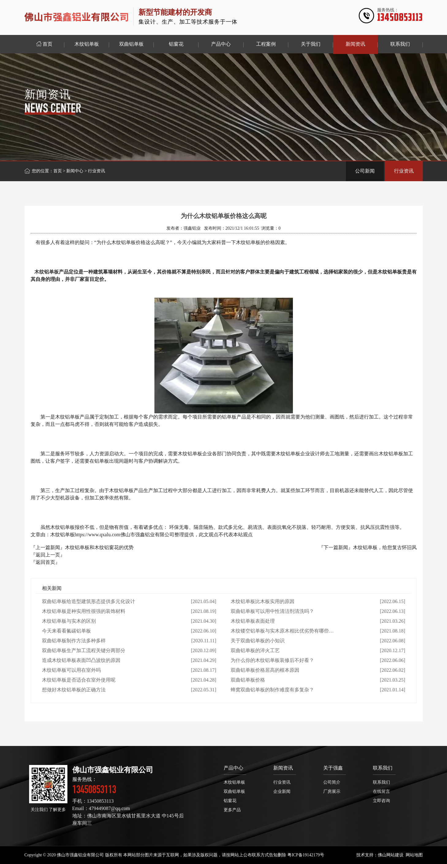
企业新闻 (281, 791)
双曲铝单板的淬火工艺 (255, 650)
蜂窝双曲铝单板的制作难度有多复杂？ (272, 689)
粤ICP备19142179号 (305, 855)
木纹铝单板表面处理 (253, 621)
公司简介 (331, 782)
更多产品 (232, 810)
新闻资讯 (283, 767)
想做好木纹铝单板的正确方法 (74, 689)
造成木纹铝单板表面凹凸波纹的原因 (81, 660)
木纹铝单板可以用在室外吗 (71, 670)
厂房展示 (331, 791)
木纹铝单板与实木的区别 (69, 621)
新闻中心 (74, 171)
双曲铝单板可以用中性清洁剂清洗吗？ (272, 611)
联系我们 (382, 767)
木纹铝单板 (46, 271)
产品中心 (233, 767)
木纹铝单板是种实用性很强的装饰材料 (83, 611)
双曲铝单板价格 (248, 679)
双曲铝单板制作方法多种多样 (74, 640)
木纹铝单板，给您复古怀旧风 (385, 547)
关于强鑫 (333, 767)
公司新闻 (365, 171)
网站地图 (414, 855)
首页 (57, 171)
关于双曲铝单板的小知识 (258, 640)
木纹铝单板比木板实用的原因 (262, 601)
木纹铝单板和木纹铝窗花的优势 (99, 547)
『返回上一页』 (48, 554)
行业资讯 (404, 171)
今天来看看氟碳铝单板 (66, 630)
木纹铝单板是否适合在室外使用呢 (79, 679)
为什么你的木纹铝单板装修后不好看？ (272, 660)
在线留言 (381, 791)
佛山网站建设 (390, 855)
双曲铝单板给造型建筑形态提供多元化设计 (88, 601)
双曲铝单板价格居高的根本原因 (265, 670)
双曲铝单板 (234, 791)
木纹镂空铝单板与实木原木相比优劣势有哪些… (282, 630)
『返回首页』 (45, 562)
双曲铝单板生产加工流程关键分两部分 (83, 650)
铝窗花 (230, 800)
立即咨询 (381, 800)
